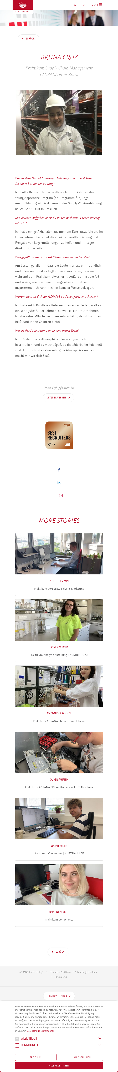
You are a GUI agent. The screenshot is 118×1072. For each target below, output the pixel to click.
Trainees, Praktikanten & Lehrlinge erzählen (73, 972)
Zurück (30, 38)
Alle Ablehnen (82, 1057)
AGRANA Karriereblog (31, 972)
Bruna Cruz (61, 976)
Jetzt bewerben (57, 397)
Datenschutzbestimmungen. (41, 1031)
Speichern (36, 1057)
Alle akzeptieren (59, 1065)
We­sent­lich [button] (26, 1039)
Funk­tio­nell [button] (26, 1046)
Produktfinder (58, 996)
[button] (59, 469)
